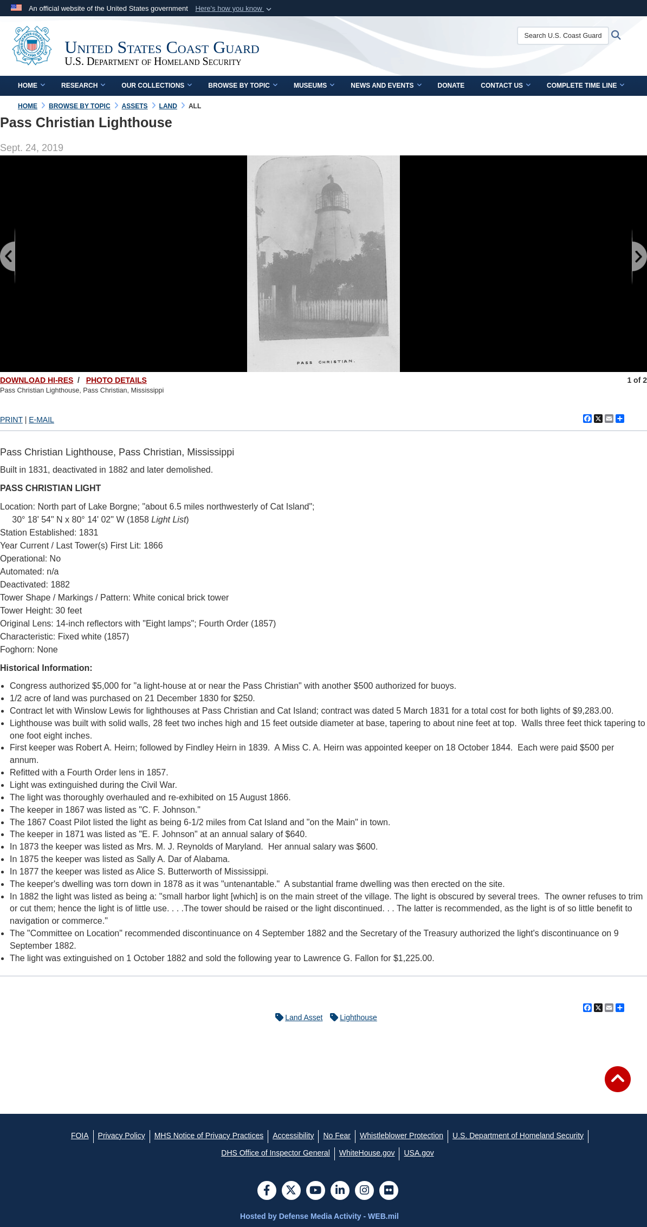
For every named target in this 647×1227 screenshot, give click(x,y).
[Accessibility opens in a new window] (293, 1135)
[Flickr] (388, 1191)
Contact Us (505, 85)
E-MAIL (41, 419)
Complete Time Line (585, 85)
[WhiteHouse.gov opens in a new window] (367, 1152)
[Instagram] (364, 1191)
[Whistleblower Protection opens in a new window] (401, 1135)
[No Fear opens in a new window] (337, 1135)
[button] (234, 8)
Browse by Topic (242, 85)
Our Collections (156, 85)
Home (31, 85)
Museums (314, 85)
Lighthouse (351, 1017)
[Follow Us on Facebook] (266, 1191)
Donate (451, 85)
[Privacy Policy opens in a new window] (121, 1135)
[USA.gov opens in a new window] (419, 1152)
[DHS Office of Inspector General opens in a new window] (275, 1152)
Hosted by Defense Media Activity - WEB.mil (319, 1216)
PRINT (11, 419)
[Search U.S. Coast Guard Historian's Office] (564, 36)
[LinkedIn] (340, 1191)
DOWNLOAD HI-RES (36, 380)
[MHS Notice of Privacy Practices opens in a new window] (209, 1135)
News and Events (386, 85)
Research (83, 85)
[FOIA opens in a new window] (80, 1135)
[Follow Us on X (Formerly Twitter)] (291, 1191)
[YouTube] (315, 1191)
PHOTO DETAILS (116, 380)
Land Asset (296, 1017)
